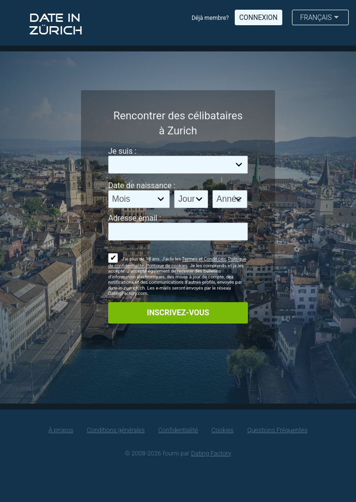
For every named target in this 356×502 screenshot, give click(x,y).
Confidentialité (178, 430)
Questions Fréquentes (277, 430)
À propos (61, 430)
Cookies (222, 430)
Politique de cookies (167, 265)
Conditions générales (116, 430)
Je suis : (122, 151)
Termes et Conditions (204, 258)
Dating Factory (211, 453)
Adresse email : (134, 218)
